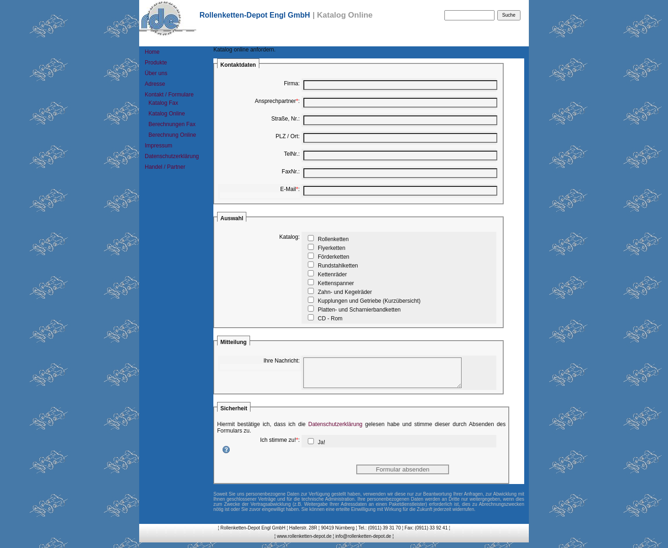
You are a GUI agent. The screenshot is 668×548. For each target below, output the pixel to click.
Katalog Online (166, 113)
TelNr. (291, 154)
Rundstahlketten (338, 265)
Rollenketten (333, 239)
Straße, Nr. (284, 118)
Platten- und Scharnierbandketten (359, 309)
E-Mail (288, 189)
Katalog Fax (163, 103)
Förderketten (333, 257)
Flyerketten (331, 248)
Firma (291, 83)
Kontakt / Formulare (169, 94)
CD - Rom (330, 318)
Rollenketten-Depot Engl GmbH (254, 15)
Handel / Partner (165, 167)
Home (152, 52)
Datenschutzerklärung (172, 156)
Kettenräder (332, 274)
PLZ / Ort (287, 136)
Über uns (156, 73)
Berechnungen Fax (171, 124)
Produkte (156, 62)
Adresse (155, 84)
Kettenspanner (336, 283)
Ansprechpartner (275, 101)
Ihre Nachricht (280, 360)
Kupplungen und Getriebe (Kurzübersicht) (369, 301)
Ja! (321, 448)
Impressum (158, 145)
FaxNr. (290, 171)
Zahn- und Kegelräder (345, 292)
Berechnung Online (172, 135)
